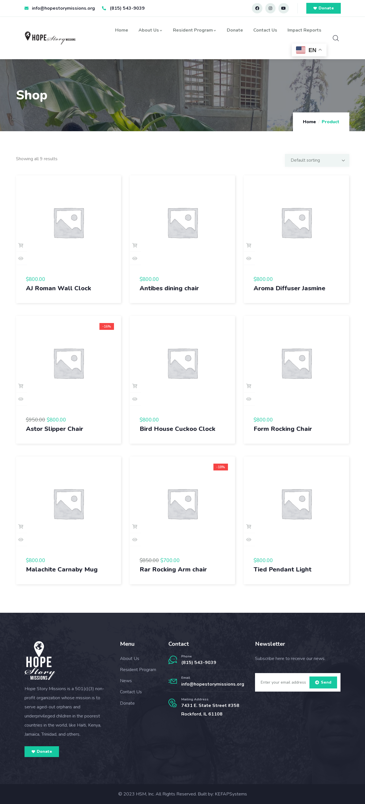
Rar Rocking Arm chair (173, 569)
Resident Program (195, 30)
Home (121, 30)
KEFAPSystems (231, 794)
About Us (150, 30)
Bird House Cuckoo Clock (177, 429)
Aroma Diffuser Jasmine (289, 288)
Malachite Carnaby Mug (62, 569)
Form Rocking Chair (283, 429)
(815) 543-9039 (198, 662)
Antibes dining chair (169, 288)
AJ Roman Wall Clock (58, 288)
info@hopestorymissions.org (212, 684)
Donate (235, 30)
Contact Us (265, 30)
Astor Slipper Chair (54, 429)
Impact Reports (304, 30)
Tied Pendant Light (282, 569)
